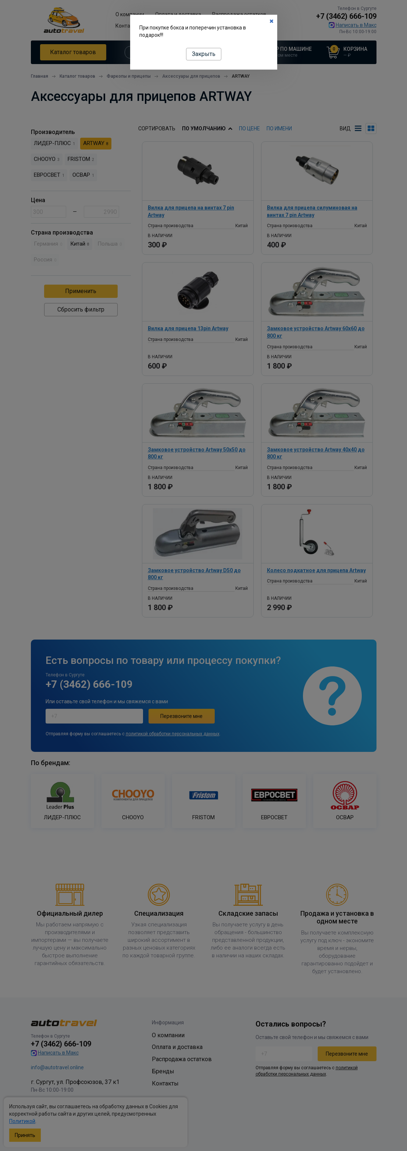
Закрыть (203, 53)
